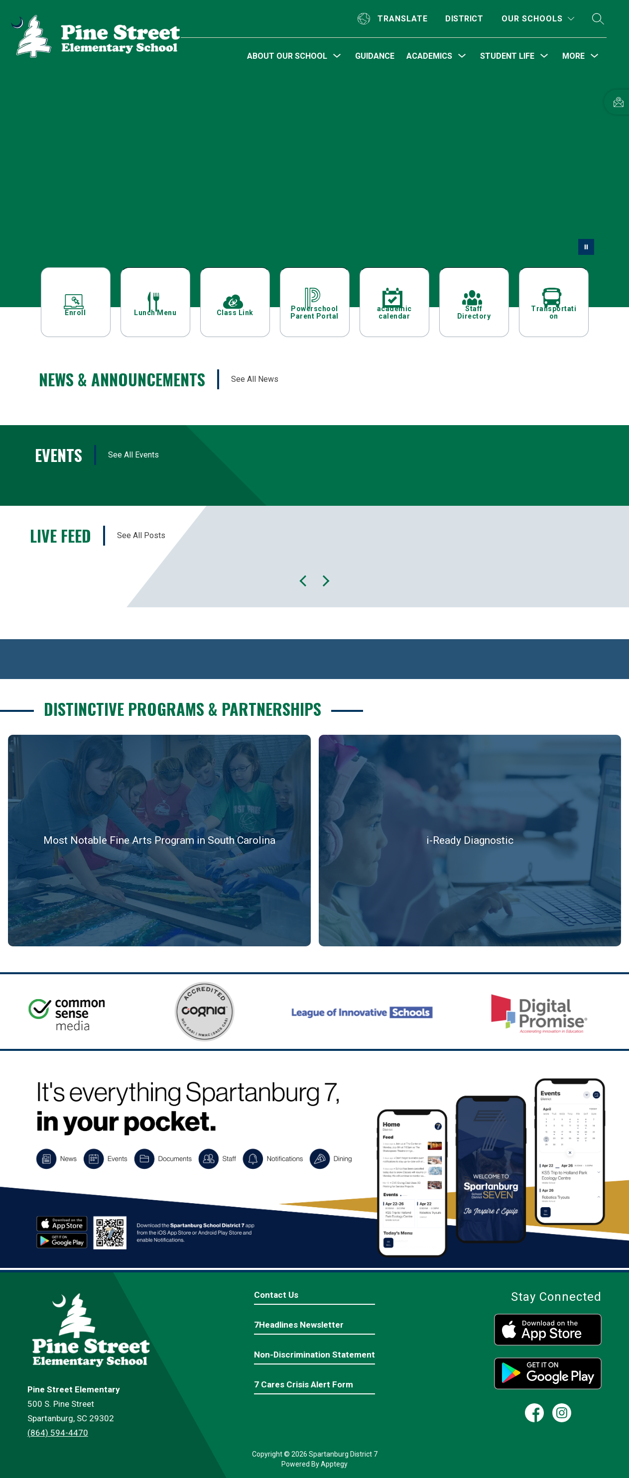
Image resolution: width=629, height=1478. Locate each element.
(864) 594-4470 (57, 1433)
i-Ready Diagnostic (469, 840)
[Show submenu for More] (573, 56)
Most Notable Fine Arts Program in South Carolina (159, 840)
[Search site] (598, 18)
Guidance (374, 56)
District (464, 18)
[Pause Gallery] (586, 247)
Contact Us (276, 1295)
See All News (254, 379)
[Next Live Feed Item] (305, 580)
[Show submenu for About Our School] (287, 56)
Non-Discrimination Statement (314, 1355)
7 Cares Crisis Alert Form (303, 1384)
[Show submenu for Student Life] (507, 56)
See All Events (133, 454)
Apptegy (334, 1464)
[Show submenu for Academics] (429, 56)
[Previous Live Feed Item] (323, 580)
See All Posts (141, 535)
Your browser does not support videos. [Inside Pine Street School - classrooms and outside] (314, 191)
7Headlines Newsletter (299, 1325)
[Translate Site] (394, 18)
